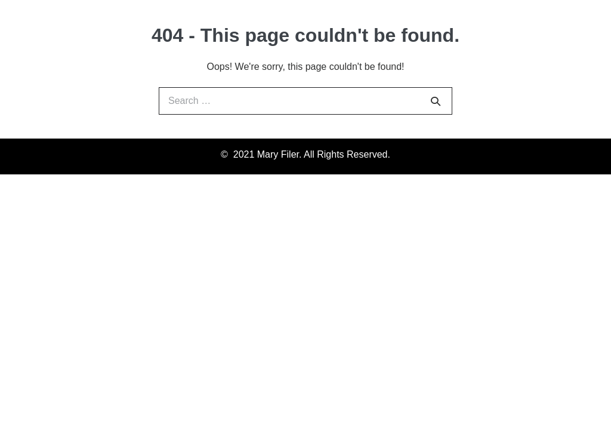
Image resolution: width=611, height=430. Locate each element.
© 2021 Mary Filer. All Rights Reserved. (305, 154)
